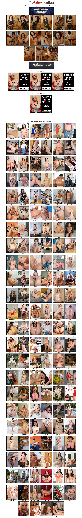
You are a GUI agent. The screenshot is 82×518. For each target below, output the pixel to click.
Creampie (70, 155)
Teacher (46, 335)
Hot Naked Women (58, 155)
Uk (23, 516)
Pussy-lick (70, 467)
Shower (12, 286)
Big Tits (35, 220)
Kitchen (12, 237)
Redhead (35, 286)
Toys (70, 418)
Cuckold (23, 368)
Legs (35, 418)
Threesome (46, 204)
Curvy (70, 253)
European (23, 500)
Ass (70, 319)
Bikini (12, 270)
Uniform (58, 237)
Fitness (12, 418)
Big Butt (58, 434)
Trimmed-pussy (58, 467)
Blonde (58, 204)
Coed (23, 483)
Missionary (12, 335)
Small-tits (46, 187)
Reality (58, 253)
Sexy (23, 401)
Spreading (46, 253)
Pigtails (23, 253)
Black (58, 187)
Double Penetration (23, 171)
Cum (47, 516)
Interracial (70, 286)
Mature (70, 237)
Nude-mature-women (46, 155)
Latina (58, 352)
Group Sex (70, 204)
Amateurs (58, 418)
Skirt (70, 270)
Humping (58, 138)
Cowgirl (35, 467)
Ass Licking (46, 418)
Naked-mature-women (23, 352)
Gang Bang (23, 434)
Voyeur (12, 500)
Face (35, 303)
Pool (12, 434)
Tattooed (58, 385)
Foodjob (58, 516)
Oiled (23, 138)
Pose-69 (35, 368)
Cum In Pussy (46, 483)
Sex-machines (35, 483)
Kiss (35, 253)
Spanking (35, 451)
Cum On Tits (70, 483)
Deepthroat (58, 171)
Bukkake (70, 171)
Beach (35, 352)
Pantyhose (46, 368)
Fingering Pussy (70, 187)
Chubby (35, 319)
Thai (70, 138)
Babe (23, 187)
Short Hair (35, 155)
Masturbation (23, 204)
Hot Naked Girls (12, 352)
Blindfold (12, 467)
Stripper (46, 500)
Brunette (23, 303)
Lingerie (46, 270)
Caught (58, 270)
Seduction (70, 401)
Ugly (35, 237)
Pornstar (58, 483)
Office (35, 171)
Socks (35, 187)
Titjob (12, 253)
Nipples (70, 220)
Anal (35, 434)
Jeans (12, 220)
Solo (12, 385)
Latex (12, 155)
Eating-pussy (46, 385)
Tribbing (58, 220)
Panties (46, 434)
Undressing (23, 237)
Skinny (23, 385)
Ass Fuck (35, 385)
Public (12, 483)
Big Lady (58, 401)
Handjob (35, 270)
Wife (70, 500)
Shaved (23, 418)
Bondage (70, 434)
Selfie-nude (12, 319)
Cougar (58, 335)
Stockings (58, 319)
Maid (35, 516)
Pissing (35, 138)
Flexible (46, 401)
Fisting (23, 451)
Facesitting (58, 303)
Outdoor (12, 368)
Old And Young (70, 335)
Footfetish (58, 368)
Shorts (70, 303)
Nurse (23, 467)
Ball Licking (58, 451)
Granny (46, 220)
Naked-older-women (35, 500)
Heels (70, 352)
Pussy (46, 467)
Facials (58, 286)
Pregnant (46, 171)
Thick (12, 187)
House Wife (70, 385)
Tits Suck (70, 451)
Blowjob (23, 270)
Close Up (35, 335)
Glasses (46, 237)
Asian (23, 220)
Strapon (46, 286)
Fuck (35, 204)
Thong (46, 319)
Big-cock (46, 138)
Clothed (12, 303)
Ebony (70, 368)
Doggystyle (12, 171)
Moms (12, 401)
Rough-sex (58, 500)
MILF (12, 204)
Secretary (46, 352)
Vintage (23, 155)
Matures (41, 2)
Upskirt (46, 451)
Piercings (35, 401)
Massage (12, 138)
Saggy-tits (23, 335)
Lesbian (23, 286)
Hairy (46, 303)
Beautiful (23, 319)
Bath (12, 451)
